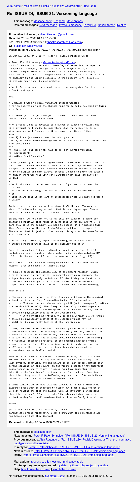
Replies (121, 25)
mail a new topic (73, 461)
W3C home (14, 5)
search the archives (64, 469)
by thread (74, 465)
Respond (59, 21)
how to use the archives (35, 469)
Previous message (70, 25)
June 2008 (89, 5)
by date (61, 465)
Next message (48, 25)
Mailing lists (31, 5)
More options (75, 21)
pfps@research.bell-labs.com (64, 42)
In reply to (90, 25)
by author (102, 465)
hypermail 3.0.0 (54, 475)
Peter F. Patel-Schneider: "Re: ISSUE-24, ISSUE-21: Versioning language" (79, 435)
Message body (43, 21)
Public (45, 5)
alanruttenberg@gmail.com (56, 34)
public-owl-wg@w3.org (66, 5)
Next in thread (106, 25)
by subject (88, 465)
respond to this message (46, 461)
